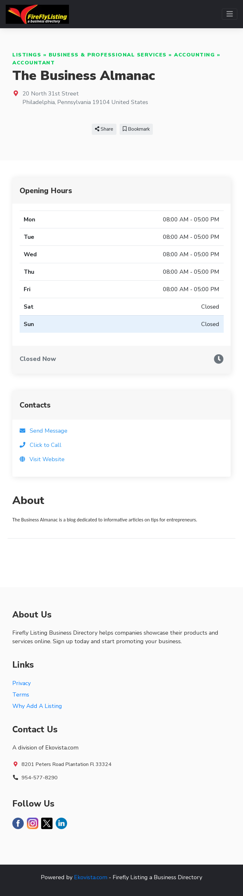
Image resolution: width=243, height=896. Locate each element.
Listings (26, 54)
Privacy (21, 683)
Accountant (33, 62)
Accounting (194, 54)
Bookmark (136, 129)
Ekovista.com (90, 877)
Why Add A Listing (37, 706)
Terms (20, 694)
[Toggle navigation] (229, 14)
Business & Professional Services (108, 54)
